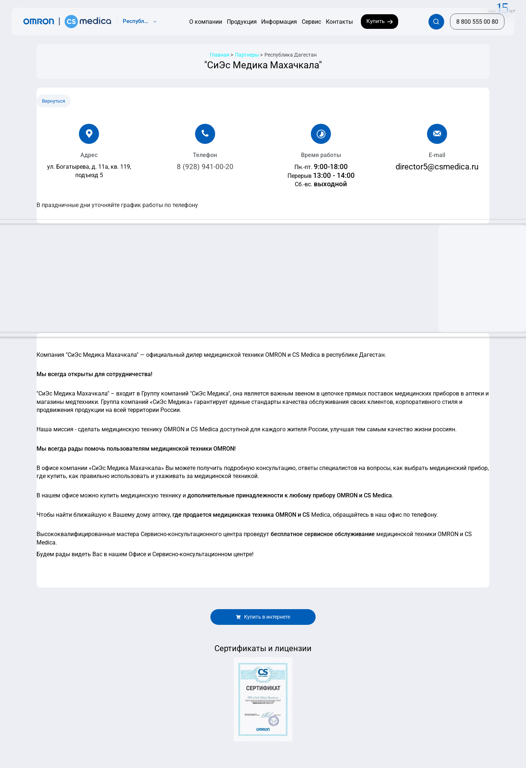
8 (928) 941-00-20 (205, 167)
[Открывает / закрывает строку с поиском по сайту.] (436, 22)
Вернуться (53, 101)
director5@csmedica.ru (437, 166)
